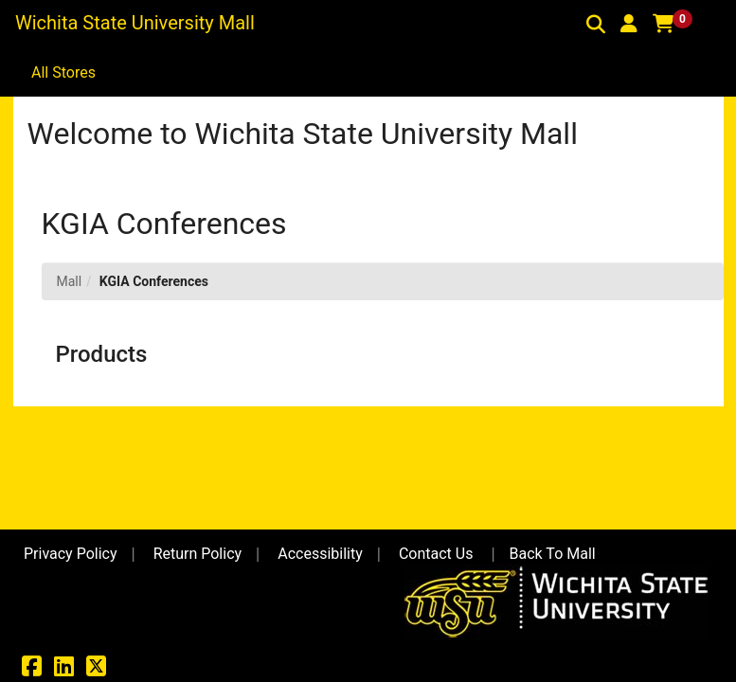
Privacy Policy (70, 554)
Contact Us (436, 554)
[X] (96, 669)
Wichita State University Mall (135, 22)
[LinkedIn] (64, 669)
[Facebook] (32, 669)
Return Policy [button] (197, 554)
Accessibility (320, 554)
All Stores (63, 72)
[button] (629, 24)
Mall (69, 281)
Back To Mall (553, 554)
